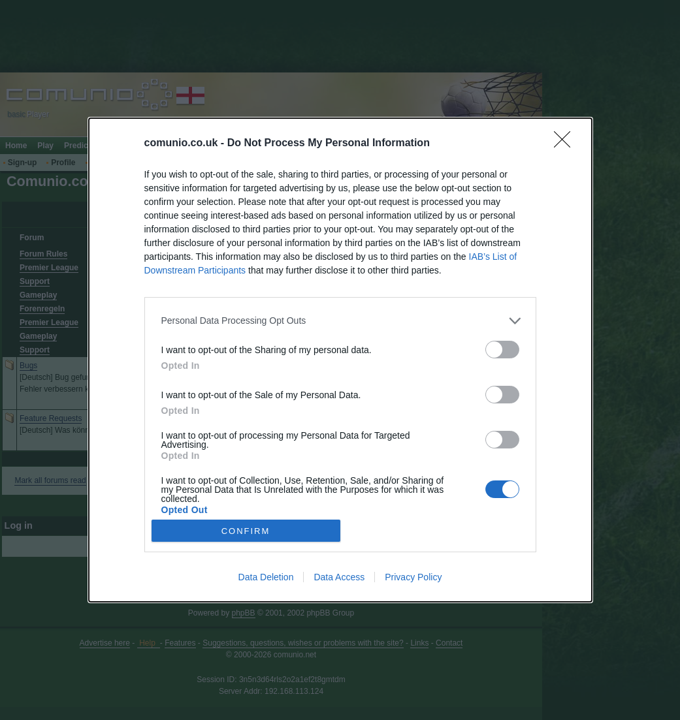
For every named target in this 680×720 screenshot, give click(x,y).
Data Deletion (266, 577)
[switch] (502, 349)
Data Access (339, 577)
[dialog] (340, 360)
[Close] (566, 143)
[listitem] (340, 321)
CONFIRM (245, 530)
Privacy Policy (413, 577)
